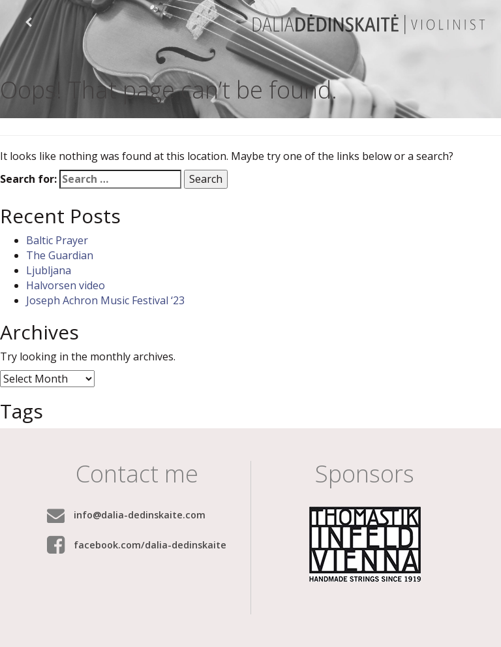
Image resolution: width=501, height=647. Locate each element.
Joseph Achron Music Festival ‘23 (105, 300)
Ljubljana (48, 270)
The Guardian (59, 255)
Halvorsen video (65, 285)
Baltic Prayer (57, 240)
